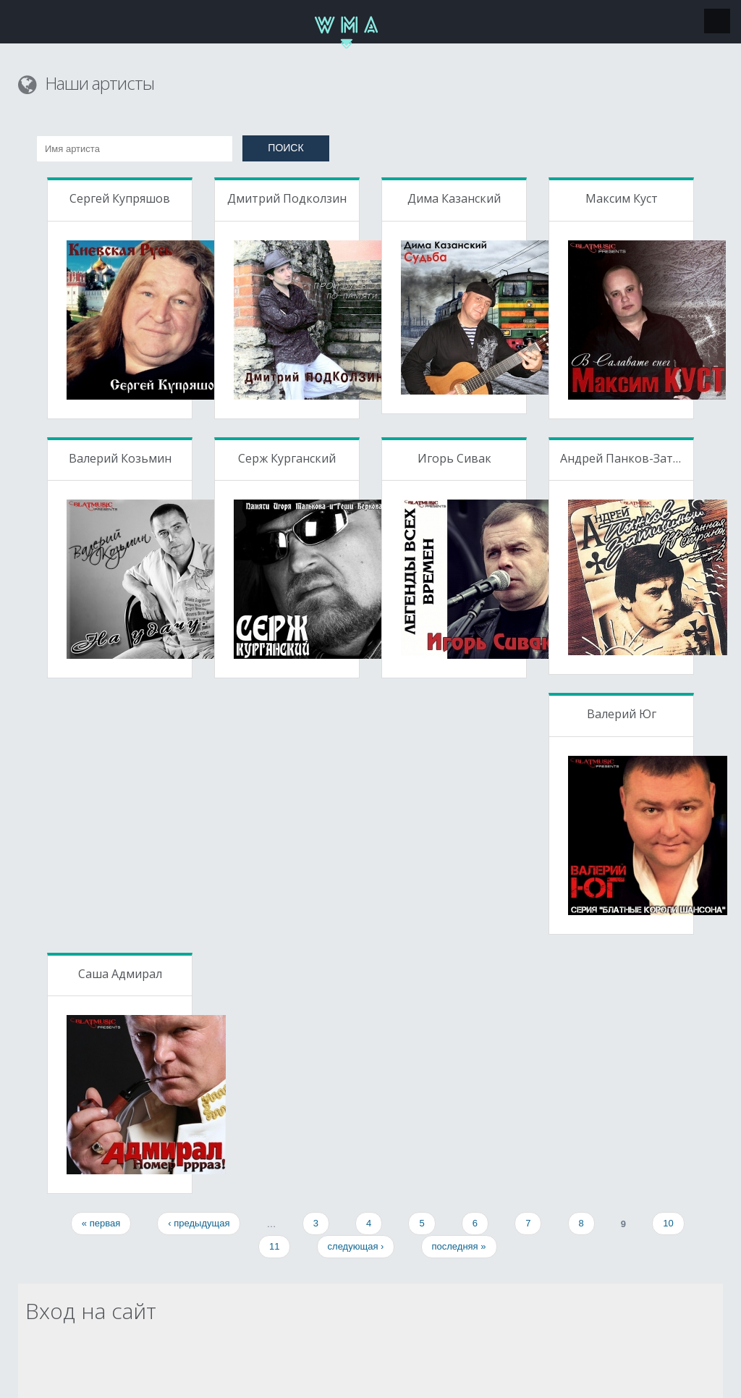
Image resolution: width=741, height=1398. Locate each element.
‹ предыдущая (198, 1223)
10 (668, 1223)
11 (274, 1246)
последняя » (459, 1246)
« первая (101, 1223)
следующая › (356, 1246)
